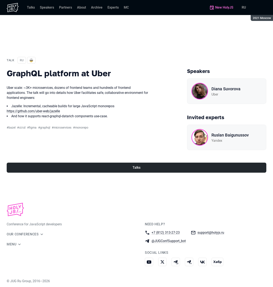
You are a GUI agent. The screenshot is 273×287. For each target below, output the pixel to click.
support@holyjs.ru (210, 232)
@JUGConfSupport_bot (169, 241)
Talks (136, 168)
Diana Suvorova (225, 88)
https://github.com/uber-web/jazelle (33, 111)
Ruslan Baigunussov (230, 135)
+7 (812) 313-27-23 (166, 232)
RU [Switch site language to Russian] (244, 7)
